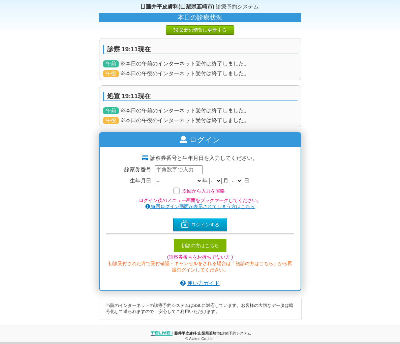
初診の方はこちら (200, 245)
